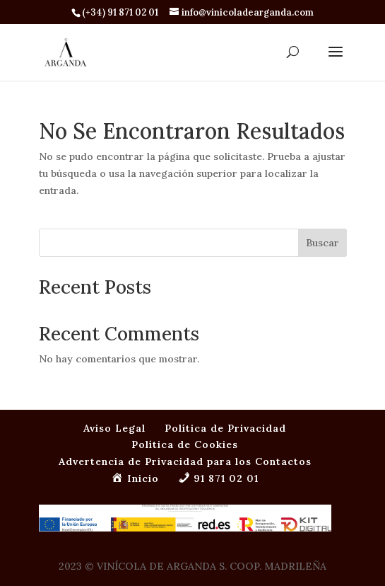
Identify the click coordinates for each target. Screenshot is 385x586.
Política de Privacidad (225, 428)
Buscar (322, 242)
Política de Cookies (184, 444)
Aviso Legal (114, 428)
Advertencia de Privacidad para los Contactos (185, 461)
